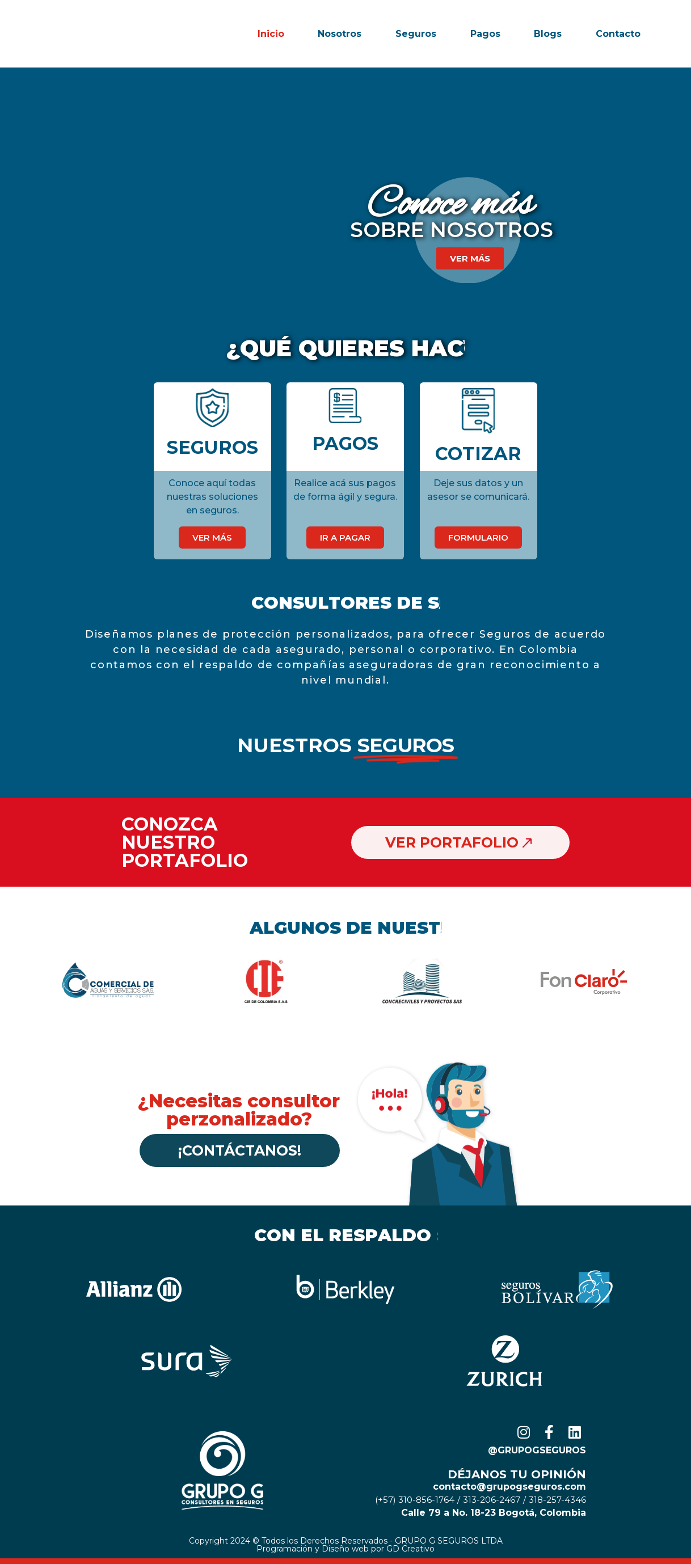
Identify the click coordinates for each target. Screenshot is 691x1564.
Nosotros (339, 33)
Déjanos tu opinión (517, 1474)
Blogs (548, 33)
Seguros (415, 33)
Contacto (618, 33)
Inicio (271, 33)
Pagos (485, 33)
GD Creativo (410, 1549)
